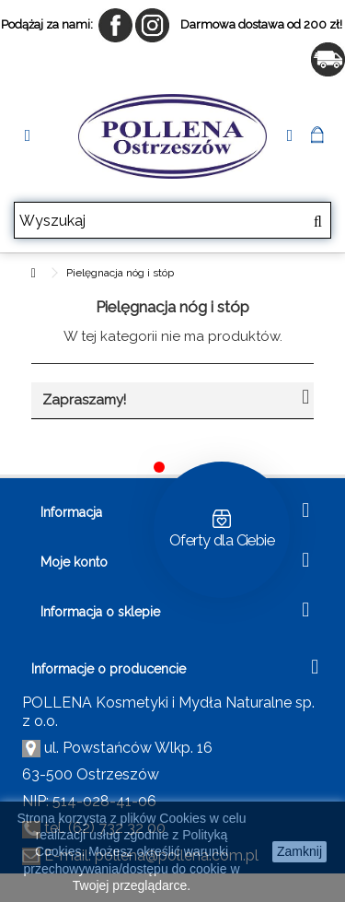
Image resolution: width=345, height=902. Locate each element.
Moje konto (74, 562)
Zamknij (299, 851)
